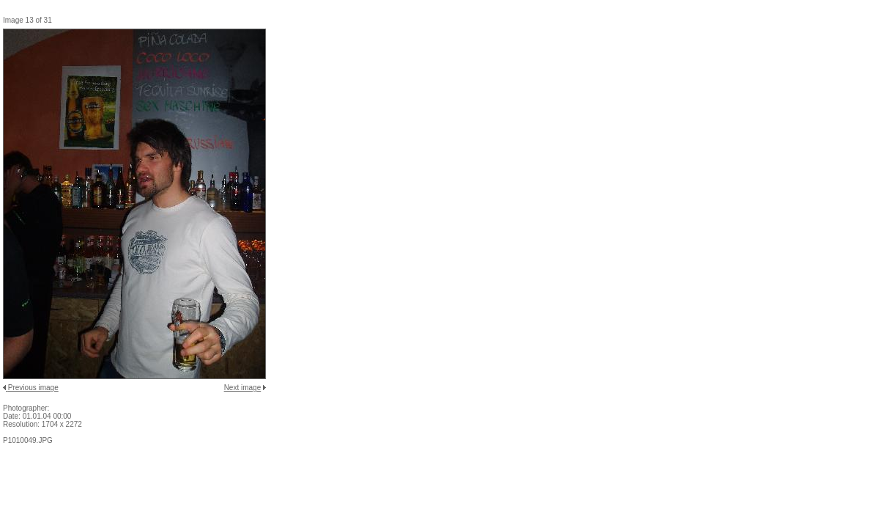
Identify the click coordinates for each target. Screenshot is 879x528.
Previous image (33, 388)
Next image (243, 388)
